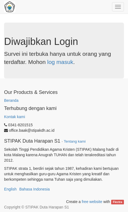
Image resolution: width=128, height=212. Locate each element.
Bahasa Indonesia (34, 189)
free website (92, 201)
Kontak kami (14, 117)
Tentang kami (75, 141)
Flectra (117, 202)
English (10, 189)
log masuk (60, 62)
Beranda (11, 100)
